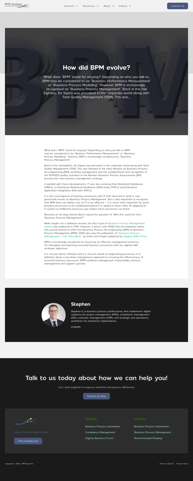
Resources (89, 6)
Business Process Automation (102, 426)
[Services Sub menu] (77, 6)
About (106, 6)
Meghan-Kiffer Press (135, 236)
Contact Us (177, 6)
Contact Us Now (96, 396)
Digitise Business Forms (99, 438)
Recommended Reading (148, 438)
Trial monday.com (28, 441)
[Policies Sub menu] (130, 6)
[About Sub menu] (113, 6)
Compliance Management (100, 432)
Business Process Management (152, 432)
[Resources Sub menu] (97, 6)
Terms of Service (167, 464)
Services (69, 6)
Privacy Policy (182, 464)
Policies (123, 6)
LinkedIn (76, 326)
